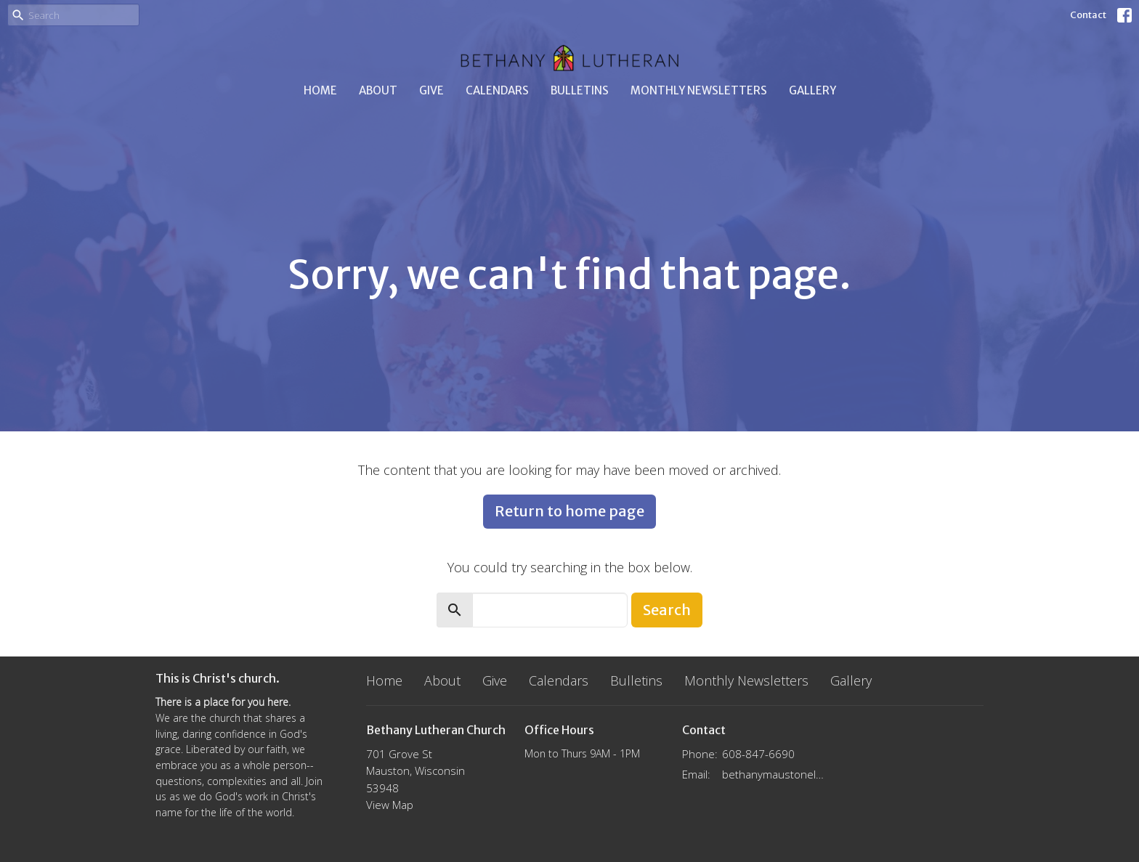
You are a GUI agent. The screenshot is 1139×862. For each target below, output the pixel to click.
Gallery (812, 90)
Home (320, 90)
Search (667, 610)
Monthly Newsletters (699, 90)
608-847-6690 (758, 754)
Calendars (497, 90)
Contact (1088, 15)
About (378, 90)
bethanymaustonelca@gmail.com (774, 774)
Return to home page (569, 511)
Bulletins (580, 90)
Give (431, 90)
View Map (389, 804)
